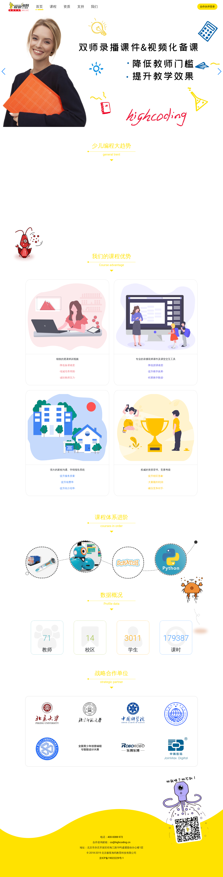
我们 (94, 6)
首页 (39, 6)
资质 (66, 6)
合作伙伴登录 (207, 6)
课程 (53, 6)
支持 (80, 6)
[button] (4, 71)
